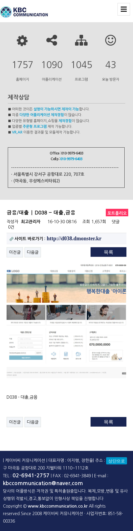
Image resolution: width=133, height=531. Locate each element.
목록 (108, 252)
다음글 (33, 252)
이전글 (15, 252)
